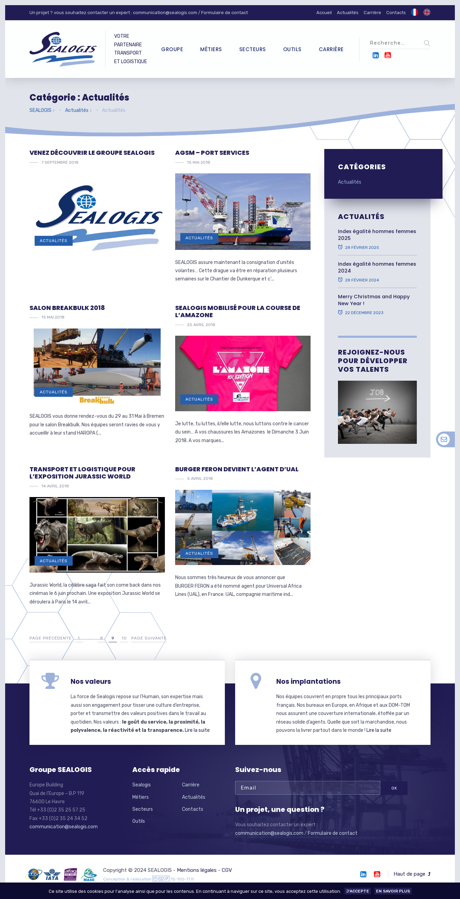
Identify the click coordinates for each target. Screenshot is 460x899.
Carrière (372, 12)
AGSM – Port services (212, 152)
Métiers (211, 49)
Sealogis (141, 785)
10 (124, 638)
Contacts (396, 12)
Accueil (324, 12)
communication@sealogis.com (165, 12)
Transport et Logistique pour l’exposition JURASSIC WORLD (82, 473)
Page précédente (50, 638)
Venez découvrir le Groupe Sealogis (92, 152)
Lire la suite (197, 730)
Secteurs (252, 49)
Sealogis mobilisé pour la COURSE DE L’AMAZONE (237, 311)
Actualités (348, 12)
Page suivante (149, 638)
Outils (292, 49)
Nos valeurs (91, 681)
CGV (227, 870)
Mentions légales (197, 870)
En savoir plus (393, 891)
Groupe (172, 49)
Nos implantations (308, 681)
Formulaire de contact (224, 12)
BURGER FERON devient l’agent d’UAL (237, 469)
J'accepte (357, 891)
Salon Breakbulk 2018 (67, 307)
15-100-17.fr (182, 879)
